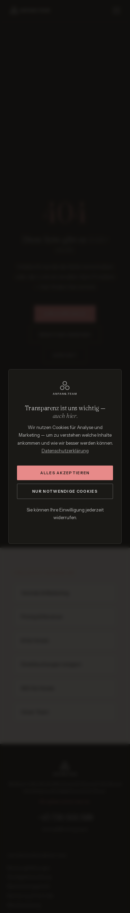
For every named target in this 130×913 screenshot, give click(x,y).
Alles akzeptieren (64, 472)
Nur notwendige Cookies (65, 491)
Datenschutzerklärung (65, 450)
